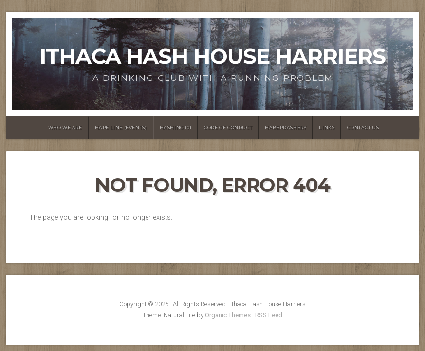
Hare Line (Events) (121, 127)
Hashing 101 (176, 127)
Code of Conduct (228, 127)
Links (326, 127)
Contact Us (363, 127)
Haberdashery (285, 127)
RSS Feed (268, 315)
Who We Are (65, 127)
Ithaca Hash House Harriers (212, 56)
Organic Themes (228, 315)
